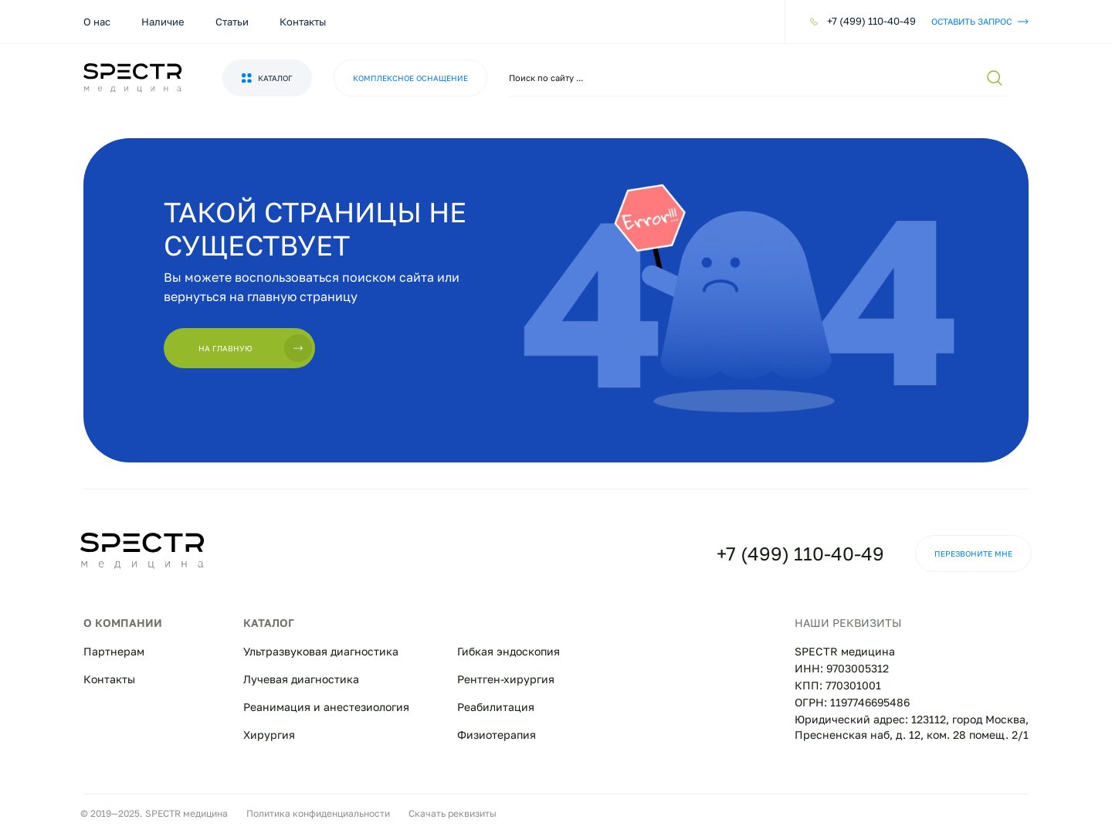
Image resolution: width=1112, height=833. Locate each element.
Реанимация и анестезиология (326, 706)
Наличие (163, 21)
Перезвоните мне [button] (973, 553)
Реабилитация (495, 706)
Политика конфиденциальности (318, 813)
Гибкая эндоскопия (508, 651)
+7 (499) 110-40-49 (800, 553)
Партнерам (113, 651)
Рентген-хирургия (505, 679)
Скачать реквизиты (453, 813)
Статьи (232, 21)
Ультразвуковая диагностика (320, 651)
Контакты (303, 21)
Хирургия (269, 734)
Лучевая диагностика (301, 679)
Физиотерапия (496, 734)
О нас (96, 21)
